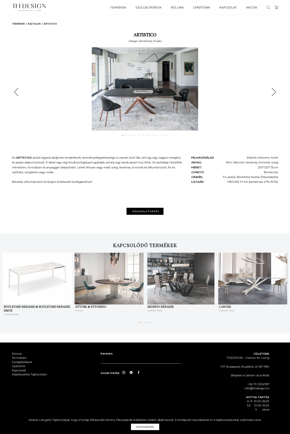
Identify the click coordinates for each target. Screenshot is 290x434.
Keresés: (107, 353)
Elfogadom (145, 426)
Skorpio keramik (160, 306)
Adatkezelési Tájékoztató (29, 374)
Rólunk (177, 7)
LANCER (225, 306)
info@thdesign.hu (257, 388)
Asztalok (34, 23)
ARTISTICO (50, 23)
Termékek (118, 7)
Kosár (276, 7)
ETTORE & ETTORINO (90, 306)
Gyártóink (201, 7)
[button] (16, 92)
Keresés (268, 7)
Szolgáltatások (149, 7)
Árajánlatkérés (145, 211)
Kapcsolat (228, 7)
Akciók (251, 7)
